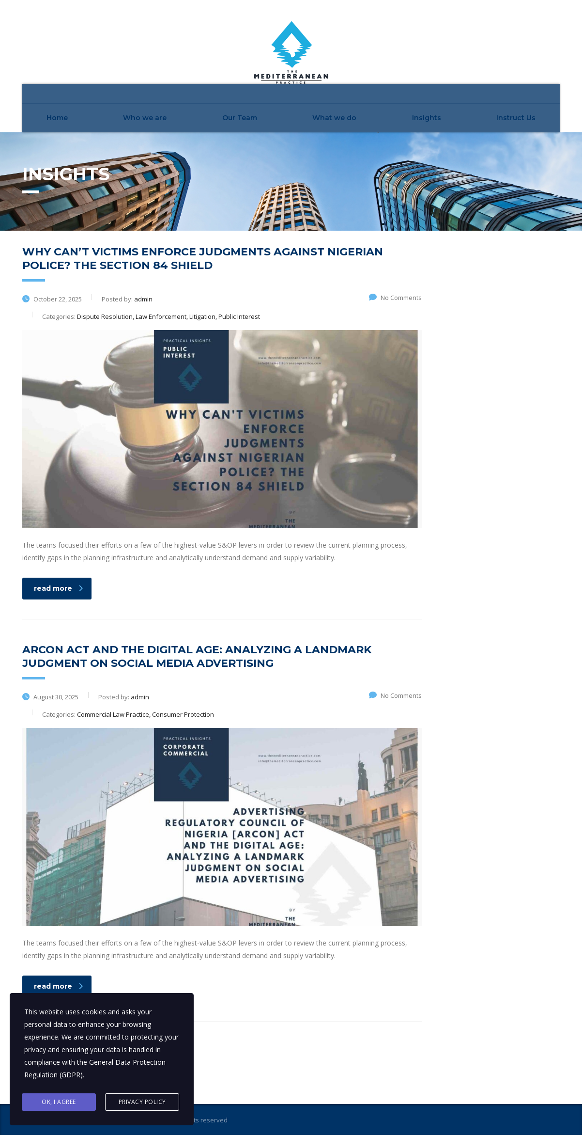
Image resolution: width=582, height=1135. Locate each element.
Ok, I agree (59, 1102)
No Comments (395, 297)
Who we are (145, 117)
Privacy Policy (142, 1102)
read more (58, 588)
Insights (426, 117)
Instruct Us (516, 117)
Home (57, 117)
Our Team (239, 117)
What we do (334, 117)
